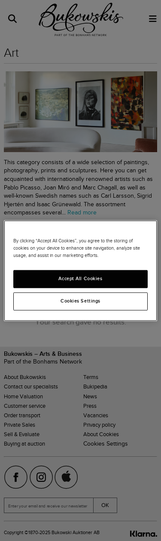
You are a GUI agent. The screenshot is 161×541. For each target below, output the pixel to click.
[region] (80, 270)
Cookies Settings (80, 300)
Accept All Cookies (80, 278)
